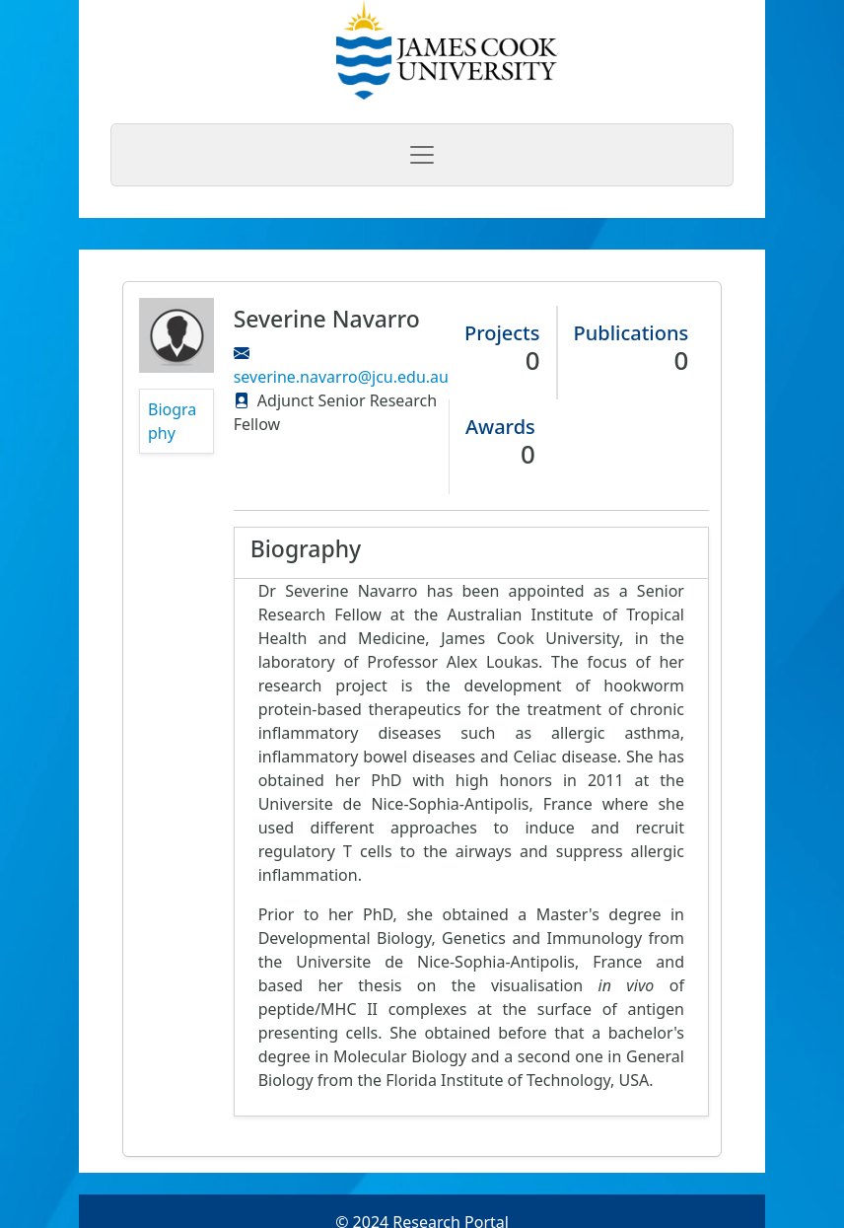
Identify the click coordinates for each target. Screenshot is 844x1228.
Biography (172, 421)
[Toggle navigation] (422, 154)
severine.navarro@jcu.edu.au (341, 377)
